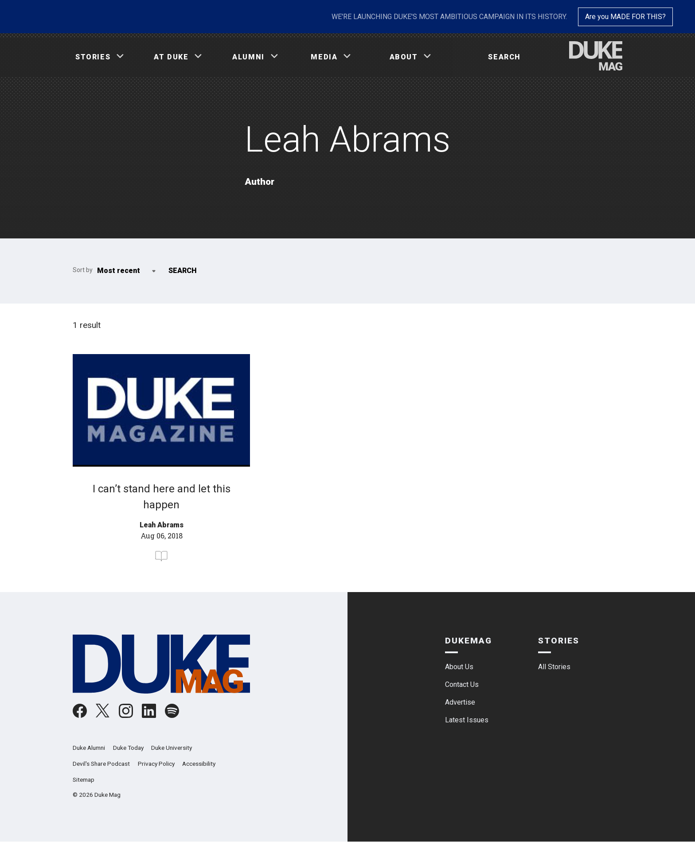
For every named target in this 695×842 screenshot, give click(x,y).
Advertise (460, 702)
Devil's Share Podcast (101, 763)
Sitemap (83, 779)
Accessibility (198, 763)
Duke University (171, 747)
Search (504, 57)
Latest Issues (466, 720)
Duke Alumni (89, 747)
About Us (459, 667)
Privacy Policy (156, 763)
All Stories (554, 667)
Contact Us (462, 684)
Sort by (83, 269)
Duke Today (128, 747)
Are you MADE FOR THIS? (625, 16)
